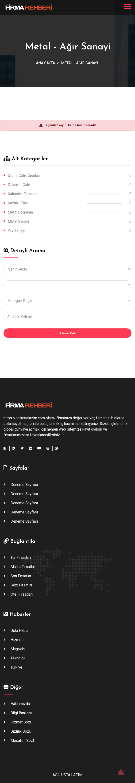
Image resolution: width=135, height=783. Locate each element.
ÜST (121, 770)
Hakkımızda (20, 704)
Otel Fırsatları (22, 594)
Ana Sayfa (45, 63)
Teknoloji (18, 658)
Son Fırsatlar (21, 576)
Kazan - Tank (18, 203)
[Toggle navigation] (127, 6)
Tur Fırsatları (21, 557)
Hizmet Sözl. (21, 722)
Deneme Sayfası (24, 484)
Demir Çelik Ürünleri (24, 175)
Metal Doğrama (20, 212)
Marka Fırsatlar (23, 567)
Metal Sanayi (18, 221)
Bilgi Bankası (21, 713)
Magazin (18, 649)
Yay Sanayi (16, 230)
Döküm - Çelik (19, 184)
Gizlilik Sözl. (21, 731)
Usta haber (20, 630)
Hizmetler (19, 640)
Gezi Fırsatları (22, 585)
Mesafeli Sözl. (23, 740)
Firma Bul (67, 333)
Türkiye (16, 667)
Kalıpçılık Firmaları (23, 194)
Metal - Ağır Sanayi (79, 63)
